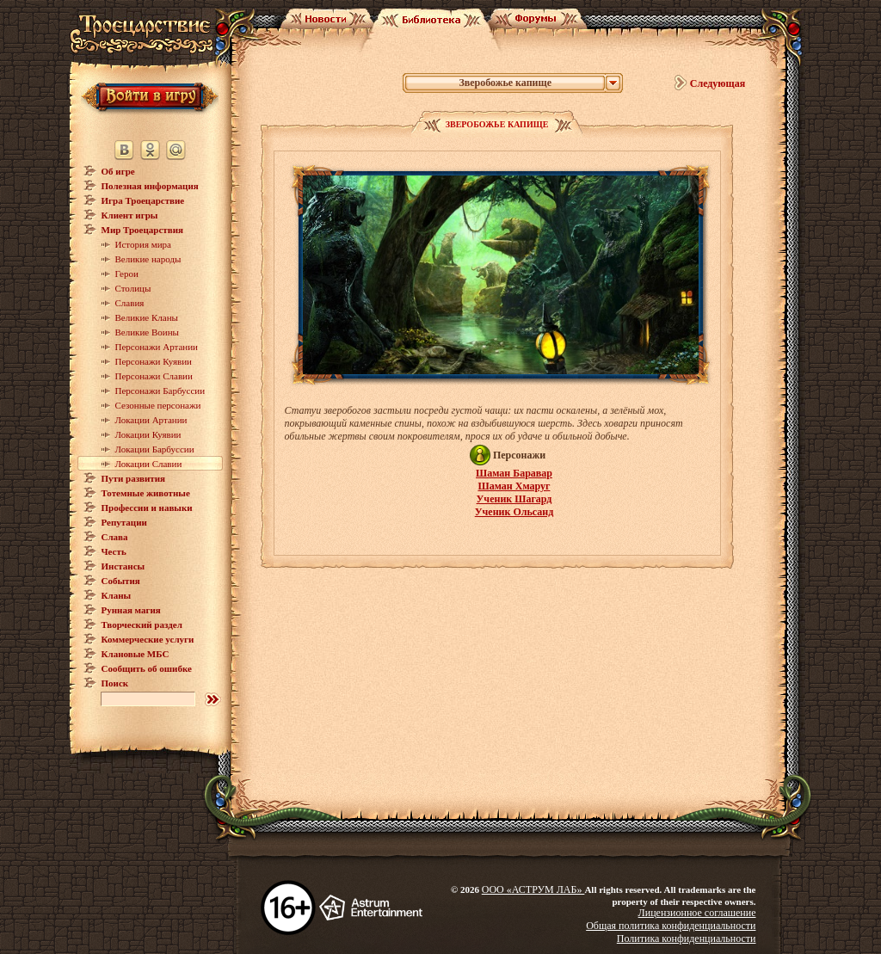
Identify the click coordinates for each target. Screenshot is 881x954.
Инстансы (123, 566)
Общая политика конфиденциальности (670, 926)
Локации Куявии (148, 434)
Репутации (124, 522)
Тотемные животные (146, 493)
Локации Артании (151, 420)
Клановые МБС (135, 654)
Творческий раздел (142, 624)
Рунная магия (131, 610)
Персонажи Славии (154, 376)
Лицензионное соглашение (697, 913)
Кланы (117, 595)
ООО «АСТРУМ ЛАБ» (533, 889)
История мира (143, 244)
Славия (130, 303)
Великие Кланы (146, 317)
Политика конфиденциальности (686, 938)
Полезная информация (150, 186)
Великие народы (148, 259)
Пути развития (134, 478)
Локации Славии (148, 464)
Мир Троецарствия (142, 230)
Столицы (133, 288)
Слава (115, 537)
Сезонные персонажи (158, 405)
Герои (127, 273)
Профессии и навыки (147, 507)
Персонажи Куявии (153, 361)
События (121, 580)
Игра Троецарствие (143, 200)
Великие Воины (147, 332)
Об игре (118, 171)
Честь (114, 551)
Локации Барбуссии (154, 449)
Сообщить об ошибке (147, 668)
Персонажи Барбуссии (160, 390)
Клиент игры (130, 215)
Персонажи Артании (157, 347)
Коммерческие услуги (148, 639)
